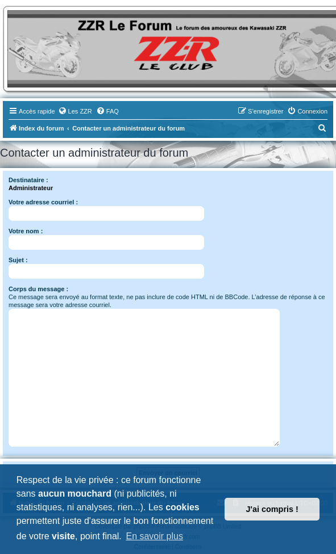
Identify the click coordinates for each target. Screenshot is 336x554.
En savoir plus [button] (154, 536)
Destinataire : (28, 180)
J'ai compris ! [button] (272, 509)
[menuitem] (75, 111)
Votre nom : (26, 231)
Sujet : (18, 260)
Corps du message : (38, 289)
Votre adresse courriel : (43, 202)
